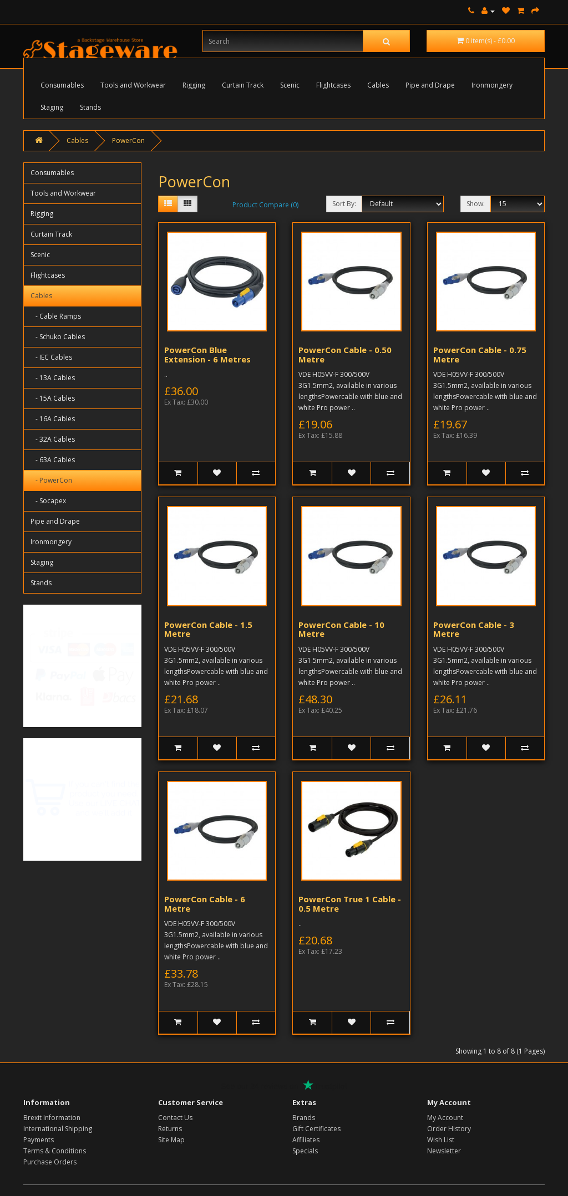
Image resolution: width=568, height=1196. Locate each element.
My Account (445, 1117)
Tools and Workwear (133, 85)
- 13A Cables (53, 377)
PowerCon (128, 140)
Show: (475, 203)
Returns (170, 1128)
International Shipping (57, 1128)
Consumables (62, 85)
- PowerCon (51, 480)
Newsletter (444, 1151)
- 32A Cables (53, 439)
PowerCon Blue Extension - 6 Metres (207, 354)
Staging (51, 107)
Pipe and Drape (430, 85)
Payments (38, 1139)
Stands (90, 107)
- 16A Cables (53, 418)
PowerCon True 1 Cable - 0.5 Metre (349, 903)
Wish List (440, 1139)
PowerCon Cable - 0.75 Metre (479, 354)
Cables (378, 85)
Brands (303, 1117)
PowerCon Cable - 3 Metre (473, 629)
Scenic (290, 85)
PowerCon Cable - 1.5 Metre (208, 629)
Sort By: (344, 203)
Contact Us (175, 1117)
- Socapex (48, 500)
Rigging (193, 85)
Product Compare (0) (265, 204)
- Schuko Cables (58, 336)
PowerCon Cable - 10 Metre (341, 629)
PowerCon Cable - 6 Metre (204, 903)
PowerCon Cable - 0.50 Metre (345, 354)
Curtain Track (242, 85)
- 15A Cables (53, 398)
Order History (449, 1128)
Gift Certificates (316, 1128)
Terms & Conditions (54, 1151)
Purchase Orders (50, 1162)
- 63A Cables (53, 459)
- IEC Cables (51, 357)
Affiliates (306, 1139)
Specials (305, 1151)
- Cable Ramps (56, 316)
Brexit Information (51, 1117)
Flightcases (333, 85)
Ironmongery (492, 85)
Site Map (171, 1139)
